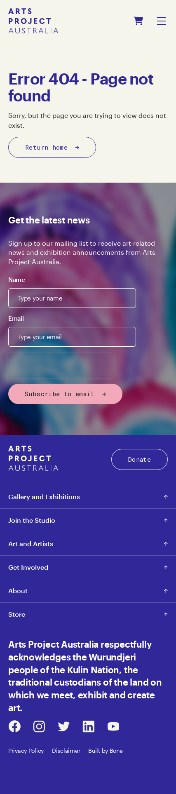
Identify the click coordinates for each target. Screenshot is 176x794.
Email (15, 318)
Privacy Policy (26, 750)
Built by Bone (105, 750)
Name (16, 279)
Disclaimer (66, 750)
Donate (139, 459)
